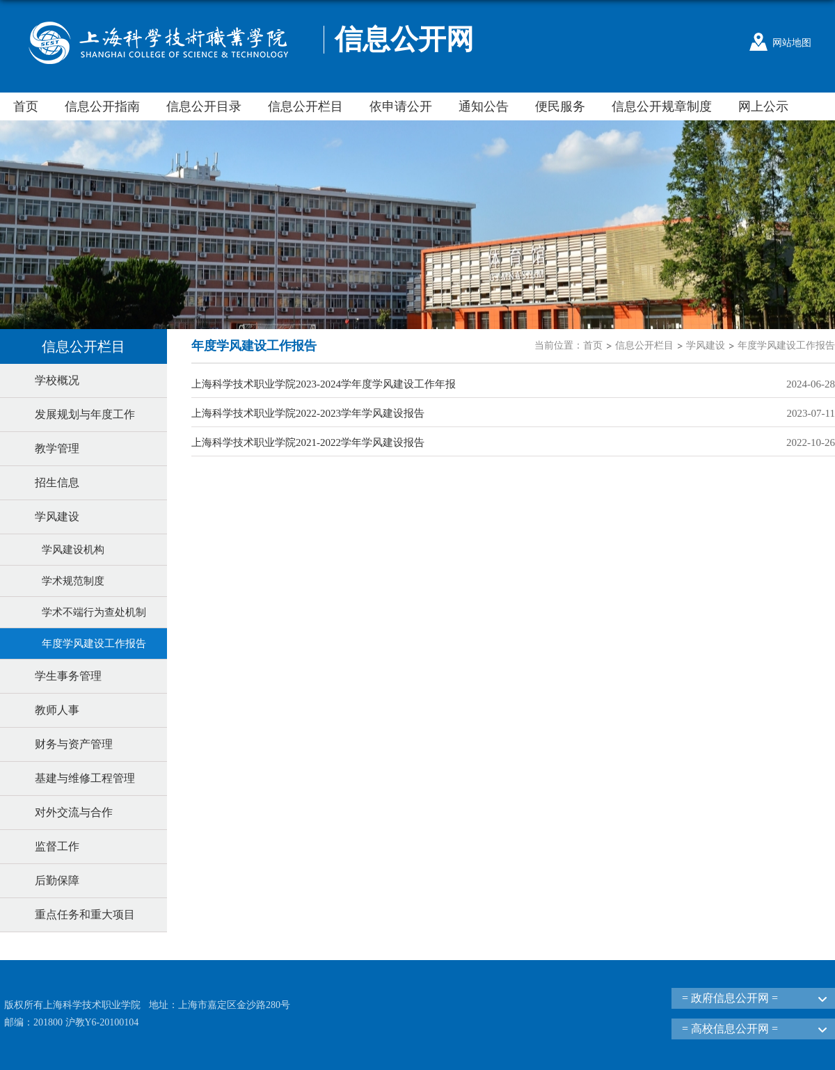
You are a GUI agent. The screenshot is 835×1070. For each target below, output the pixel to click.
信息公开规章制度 (662, 106)
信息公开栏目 (305, 106)
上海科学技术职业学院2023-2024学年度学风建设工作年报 (323, 384)
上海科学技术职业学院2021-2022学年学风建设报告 (307, 442)
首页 (25, 106)
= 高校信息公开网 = (730, 1029)
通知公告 (484, 106)
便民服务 (560, 106)
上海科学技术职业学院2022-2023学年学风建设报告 (307, 413)
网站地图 (791, 43)
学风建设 (705, 345)
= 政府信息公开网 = (730, 998)
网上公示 (763, 106)
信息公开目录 (203, 106)
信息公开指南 (102, 106)
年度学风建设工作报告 (786, 345)
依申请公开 (400, 106)
